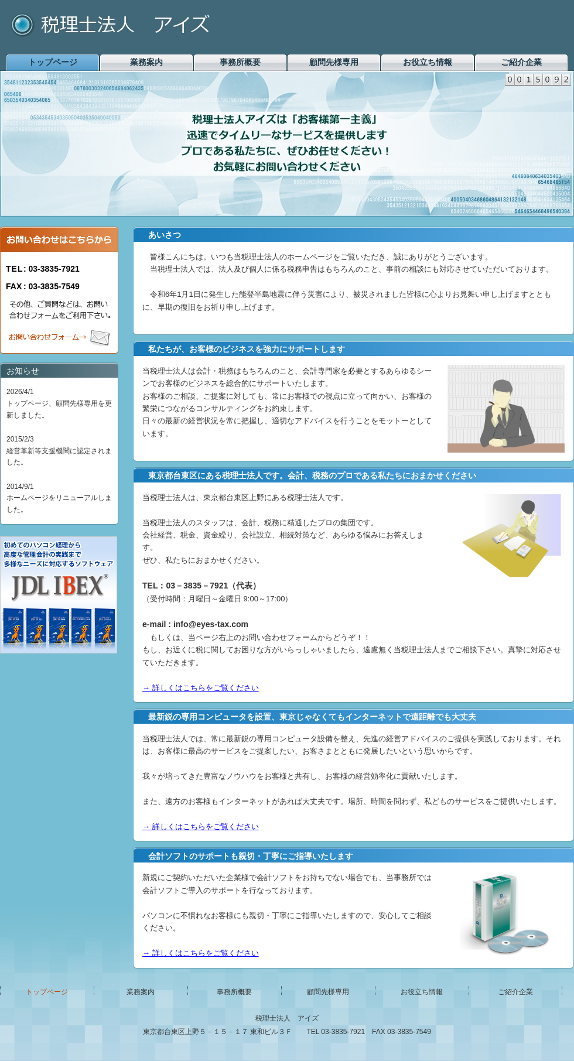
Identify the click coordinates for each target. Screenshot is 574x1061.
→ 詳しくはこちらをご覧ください (200, 687)
